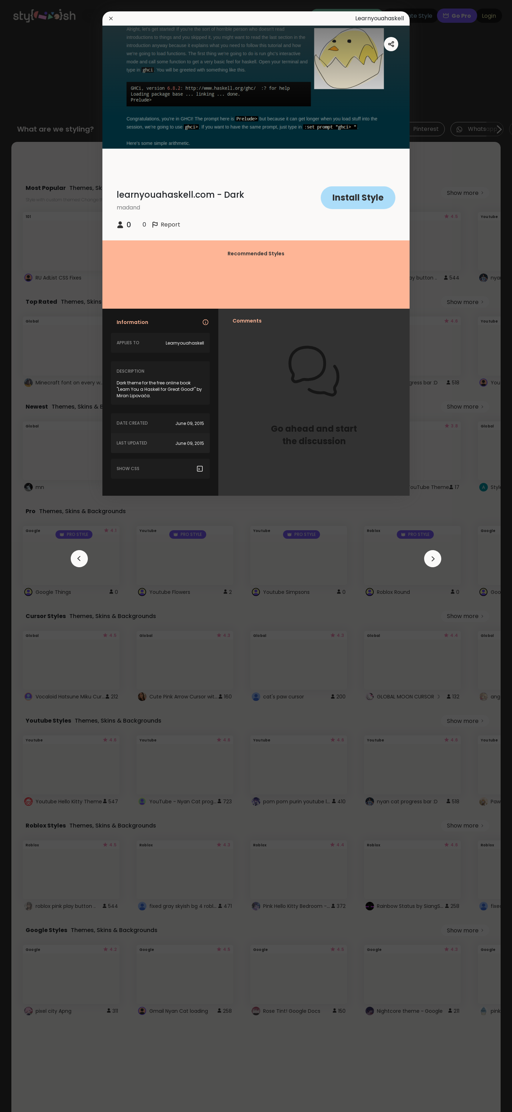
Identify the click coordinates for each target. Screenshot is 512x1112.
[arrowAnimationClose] (79, 559)
